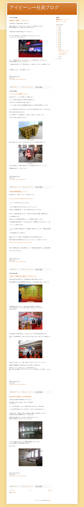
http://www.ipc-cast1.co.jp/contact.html (17, 79)
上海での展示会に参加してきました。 (23, 276)
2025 (59, 28)
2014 (59, 47)
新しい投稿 (12, 490)
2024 (59, 30)
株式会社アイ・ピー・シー (63, 19)
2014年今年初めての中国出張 (20, 397)
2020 (59, 37)
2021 (59, 35)
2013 (59, 58)
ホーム (31, 490)
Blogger (48, 500)
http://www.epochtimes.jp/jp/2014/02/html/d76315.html (21, 198)
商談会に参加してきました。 (20, 20)
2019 (59, 39)
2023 (59, 32)
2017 (59, 42)
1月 (59, 56)
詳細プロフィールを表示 (61, 21)
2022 (59, 33)
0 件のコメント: (31, 269)
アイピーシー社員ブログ (34, 7)
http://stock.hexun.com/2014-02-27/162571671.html (20, 242)
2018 (59, 40)
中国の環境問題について (18, 191)
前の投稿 (49, 490)
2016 (59, 44)
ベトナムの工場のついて (18, 94)
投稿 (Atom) (14, 492)
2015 (59, 46)
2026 (59, 27)
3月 (59, 49)
